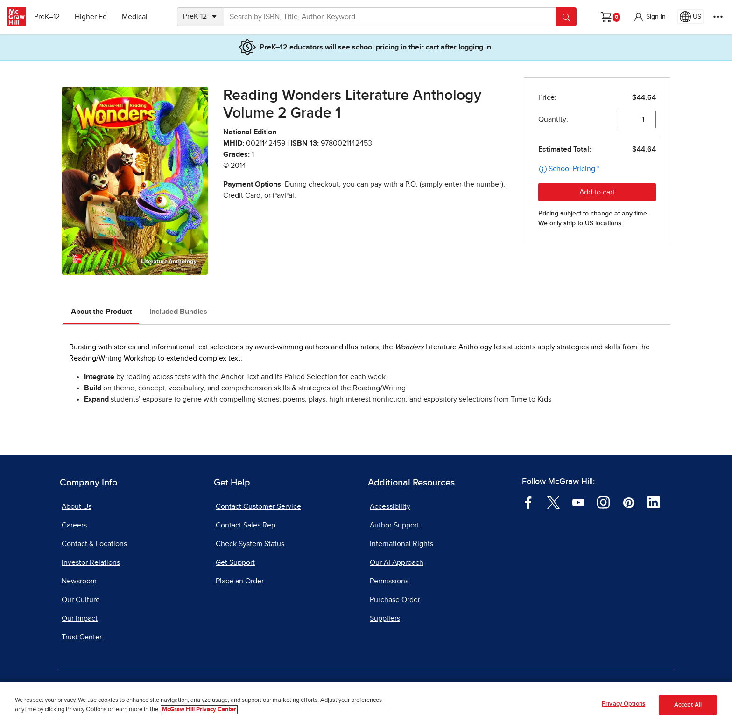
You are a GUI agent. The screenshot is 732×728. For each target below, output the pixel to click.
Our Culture (81, 599)
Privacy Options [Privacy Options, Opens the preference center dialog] (623, 704)
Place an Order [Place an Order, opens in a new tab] (240, 581)
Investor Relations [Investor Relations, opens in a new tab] (91, 562)
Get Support (235, 562)
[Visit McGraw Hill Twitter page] (553, 502)
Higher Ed (94, 17)
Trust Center (82, 637)
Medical (138, 17)
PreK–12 (50, 17)
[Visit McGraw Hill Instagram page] (603, 502)
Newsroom (79, 581)
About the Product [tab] (101, 311)
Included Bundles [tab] (178, 311)
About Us (77, 506)
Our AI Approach (396, 562)
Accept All (688, 705)
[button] (649, 16)
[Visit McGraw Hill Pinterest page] (628, 502)
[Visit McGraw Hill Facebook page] (528, 502)
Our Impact (80, 618)
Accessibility (390, 506)
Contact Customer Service (258, 506)
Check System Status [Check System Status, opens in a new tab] (250, 544)
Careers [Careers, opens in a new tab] (74, 525)
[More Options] (718, 16)
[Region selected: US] (690, 16)
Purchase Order (395, 599)
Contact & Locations (94, 544)
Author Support (394, 525)
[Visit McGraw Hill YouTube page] (578, 502)
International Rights (401, 544)
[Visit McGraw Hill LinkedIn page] (653, 502)
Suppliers (385, 618)
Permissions (389, 581)
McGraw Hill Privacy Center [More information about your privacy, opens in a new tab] (199, 710)
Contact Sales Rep (245, 525)
